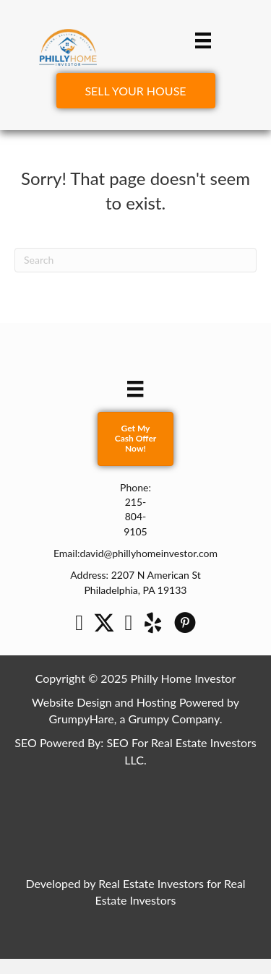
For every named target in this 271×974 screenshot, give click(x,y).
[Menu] (203, 40)
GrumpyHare (81, 718)
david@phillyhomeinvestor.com (148, 553)
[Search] (135, 260)
